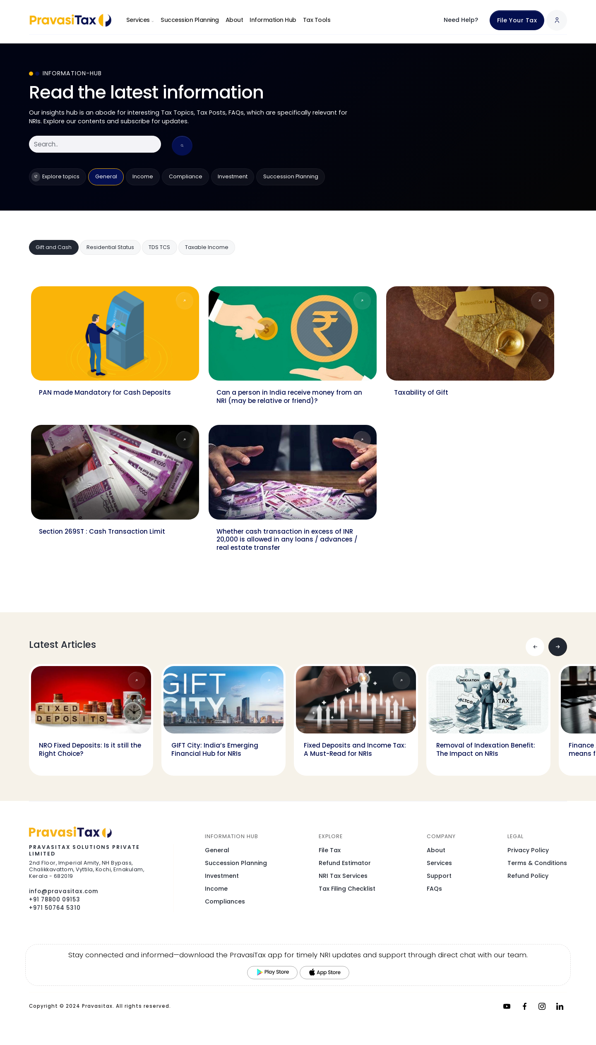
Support (439, 876)
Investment (233, 176)
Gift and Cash (54, 247)
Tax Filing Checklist (347, 888)
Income (142, 176)
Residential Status (110, 247)
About (234, 20)
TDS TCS (159, 247)
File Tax (330, 850)
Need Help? (461, 20)
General (106, 176)
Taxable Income (206, 247)
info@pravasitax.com (63, 891)
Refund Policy (527, 876)
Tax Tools (317, 20)
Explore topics (55, 177)
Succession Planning (190, 20)
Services (140, 20)
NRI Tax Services (343, 876)
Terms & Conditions (537, 863)
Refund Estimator (345, 863)
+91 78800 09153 (54, 900)
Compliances (225, 901)
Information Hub (273, 20)
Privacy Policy (528, 850)
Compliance (185, 176)
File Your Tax (517, 20)
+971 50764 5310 (55, 908)
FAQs (434, 888)
